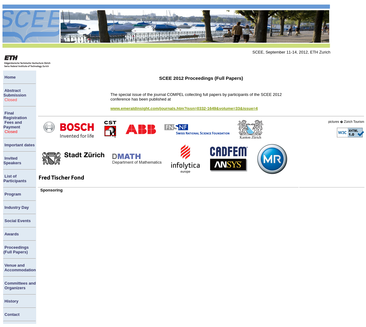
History (10, 301)
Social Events (17, 220)
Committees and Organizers (19, 285)
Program (12, 194)
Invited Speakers (12, 160)
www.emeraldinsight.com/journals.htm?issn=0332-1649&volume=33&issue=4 (184, 108)
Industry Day (16, 207)
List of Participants (14, 178)
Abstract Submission (14, 92)
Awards (11, 234)
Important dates (19, 145)
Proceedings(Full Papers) (16, 249)
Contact (11, 314)
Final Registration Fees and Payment (15, 120)
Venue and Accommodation (19, 267)
